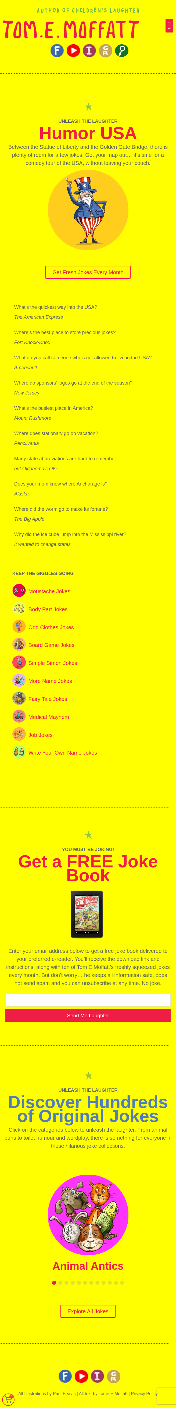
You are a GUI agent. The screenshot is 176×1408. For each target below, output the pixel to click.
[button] (169, 25)
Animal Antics (88, 1266)
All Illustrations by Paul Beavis (47, 1393)
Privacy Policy (144, 1393)
